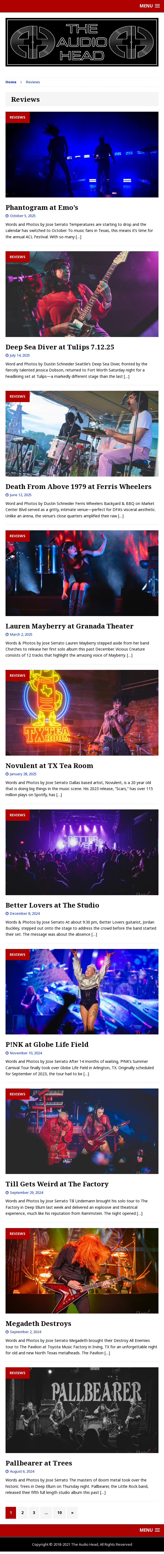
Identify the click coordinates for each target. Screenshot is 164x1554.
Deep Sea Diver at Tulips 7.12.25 (60, 346)
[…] (78, 236)
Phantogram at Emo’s (42, 207)
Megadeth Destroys (38, 1323)
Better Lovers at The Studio (52, 905)
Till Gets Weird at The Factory (57, 1183)
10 (59, 1512)
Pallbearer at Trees (39, 1462)
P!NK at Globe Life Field (47, 1044)
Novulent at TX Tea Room (49, 765)
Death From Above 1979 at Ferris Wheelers (79, 486)
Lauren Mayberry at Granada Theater (70, 625)
